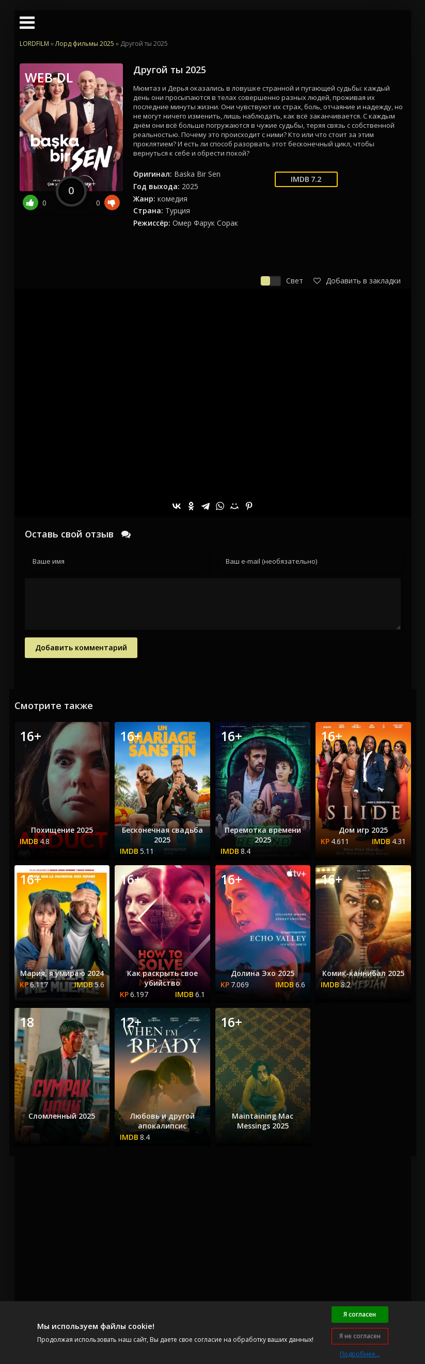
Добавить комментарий (81, 647)
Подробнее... (360, 1354)
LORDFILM (34, 43)
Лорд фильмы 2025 (84, 43)
